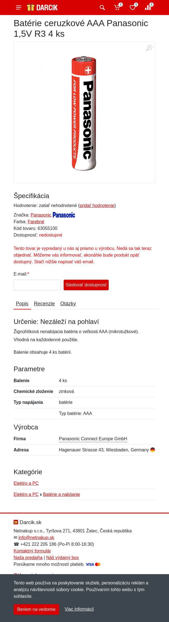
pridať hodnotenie (96, 205)
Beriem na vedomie (36, 609)
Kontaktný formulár (32, 551)
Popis (22, 303)
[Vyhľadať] (101, 7)
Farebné (36, 221)
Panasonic (41, 215)
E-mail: (21, 274)
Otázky (68, 303)
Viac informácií (79, 609)
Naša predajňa (28, 557)
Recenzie (44, 303)
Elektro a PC (26, 483)
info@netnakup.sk (36, 537)
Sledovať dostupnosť (86, 284)
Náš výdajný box (62, 557)
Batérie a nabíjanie (61, 494)
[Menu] (19, 8)
